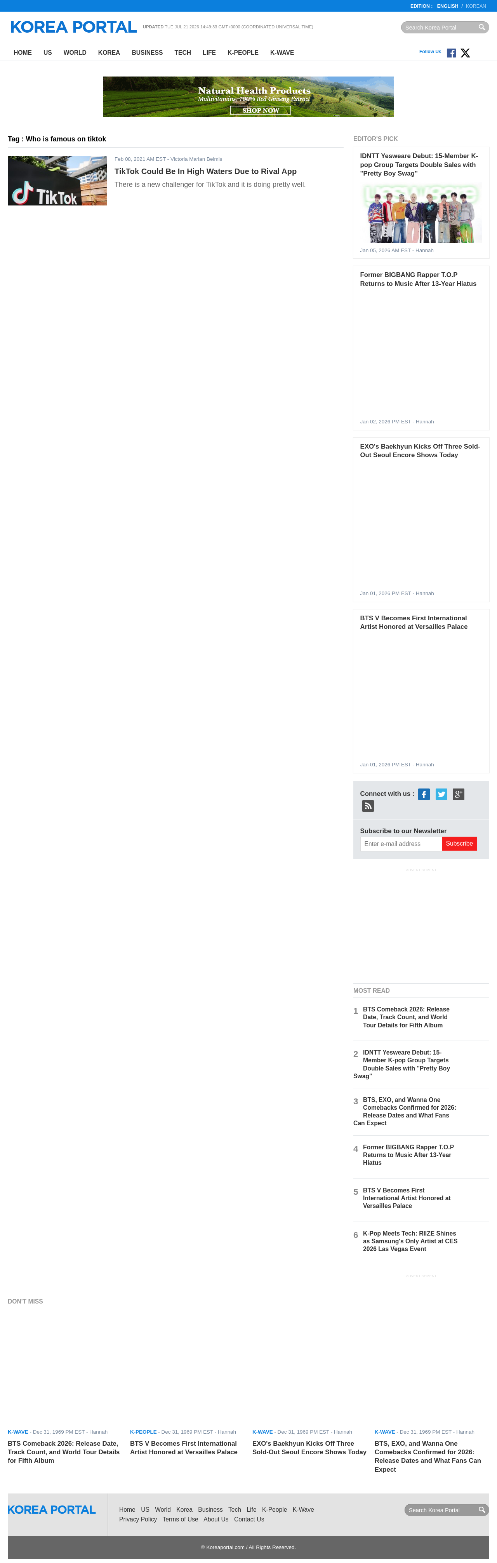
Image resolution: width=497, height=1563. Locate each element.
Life (209, 52)
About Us (215, 1519)
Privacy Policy (138, 1519)
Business (147, 52)
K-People (243, 52)
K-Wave (282, 52)
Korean (476, 6)
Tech (182, 52)
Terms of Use (180, 1519)
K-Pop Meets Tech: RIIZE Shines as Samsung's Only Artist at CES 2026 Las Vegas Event (410, 1241)
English (448, 6)
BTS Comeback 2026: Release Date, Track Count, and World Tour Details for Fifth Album (406, 1017)
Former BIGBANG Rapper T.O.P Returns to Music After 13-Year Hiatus (408, 1155)
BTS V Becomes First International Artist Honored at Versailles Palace (407, 1198)
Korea (109, 52)
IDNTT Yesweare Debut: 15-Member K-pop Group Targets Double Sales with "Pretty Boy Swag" (419, 164)
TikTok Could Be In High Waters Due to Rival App (206, 171)
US (47, 52)
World (75, 52)
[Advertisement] (421, 924)
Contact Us (249, 1519)
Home (23, 52)
